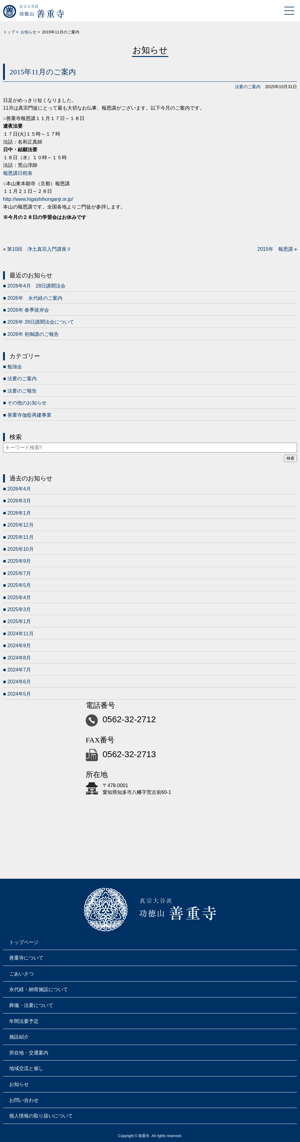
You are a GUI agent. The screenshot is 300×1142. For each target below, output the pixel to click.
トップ (9, 32)
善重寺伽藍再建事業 (29, 415)
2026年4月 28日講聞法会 (36, 285)
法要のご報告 (22, 390)
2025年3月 (19, 609)
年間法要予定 (24, 1021)
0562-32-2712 (129, 719)
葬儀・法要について (31, 1005)
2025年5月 (19, 585)
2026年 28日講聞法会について (40, 322)
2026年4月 (19, 488)
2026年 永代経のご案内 (34, 298)
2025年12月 (20, 525)
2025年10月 (20, 549)
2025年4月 (19, 597)
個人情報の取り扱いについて (41, 1115)
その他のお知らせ (27, 402)
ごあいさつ (21, 973)
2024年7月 (19, 669)
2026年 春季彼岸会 (28, 310)
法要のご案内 (248, 86)
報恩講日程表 (17, 173)
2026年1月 (19, 513)
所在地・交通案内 (28, 1052)
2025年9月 (19, 561)
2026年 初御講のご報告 (33, 334)
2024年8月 (19, 657)
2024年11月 (20, 633)
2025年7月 (19, 573)
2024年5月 (19, 694)
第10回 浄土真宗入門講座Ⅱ (39, 249)
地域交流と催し (26, 1068)
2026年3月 (19, 500)
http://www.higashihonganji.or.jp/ (38, 199)
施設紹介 (19, 1036)
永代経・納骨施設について (38, 989)
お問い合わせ (24, 1100)
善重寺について (26, 957)
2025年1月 (19, 621)
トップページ (24, 942)
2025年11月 (20, 537)
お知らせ (28, 32)
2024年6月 (19, 681)
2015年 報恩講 (275, 249)
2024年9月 (19, 645)
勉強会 (14, 366)
